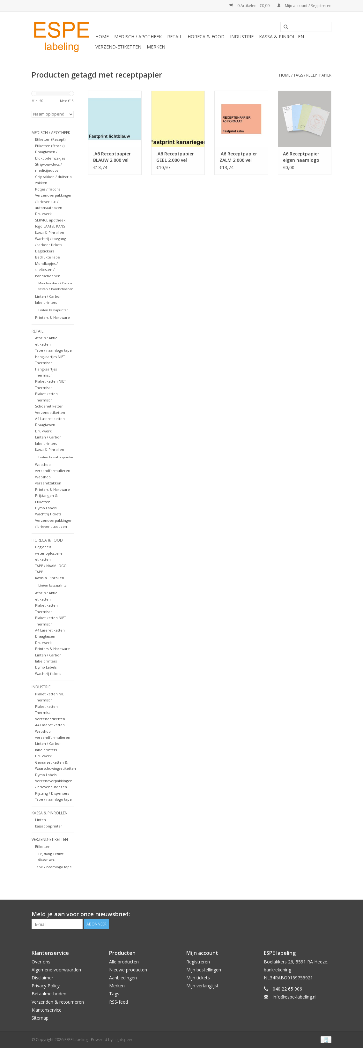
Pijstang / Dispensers (52, 793)
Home (102, 37)
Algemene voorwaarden (56, 970)
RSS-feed (118, 1002)
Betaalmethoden (49, 994)
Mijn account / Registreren (304, 5)
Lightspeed (124, 1039)
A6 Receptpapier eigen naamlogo (301, 157)
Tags (298, 75)
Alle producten (124, 962)
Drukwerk (43, 213)
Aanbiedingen (123, 978)
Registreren (198, 962)
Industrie (242, 37)
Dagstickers (44, 251)
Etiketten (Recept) (50, 139)
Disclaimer (42, 978)
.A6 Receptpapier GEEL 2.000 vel (175, 157)
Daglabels (43, 546)
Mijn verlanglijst (202, 986)
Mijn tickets (198, 978)
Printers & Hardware (52, 317)
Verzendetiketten (50, 412)
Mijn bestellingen (203, 970)
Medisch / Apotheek (138, 37)
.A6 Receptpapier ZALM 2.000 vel (238, 157)
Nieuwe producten (128, 970)
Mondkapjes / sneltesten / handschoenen (47, 269)
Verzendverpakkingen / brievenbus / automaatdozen (53, 201)
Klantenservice (47, 1010)
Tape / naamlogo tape (53, 350)
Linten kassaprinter (53, 310)
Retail (174, 37)
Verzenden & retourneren (58, 1002)
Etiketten (42, 846)
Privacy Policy (46, 986)
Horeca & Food (206, 37)
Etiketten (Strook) (49, 145)
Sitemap (40, 1018)
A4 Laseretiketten (50, 418)
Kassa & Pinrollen (281, 37)
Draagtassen (45, 424)
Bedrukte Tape (47, 257)
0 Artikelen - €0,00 (249, 5)
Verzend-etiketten (118, 47)
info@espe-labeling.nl (294, 997)
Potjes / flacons (47, 189)
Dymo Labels (45, 507)
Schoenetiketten (49, 406)
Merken (156, 47)
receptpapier (318, 75)
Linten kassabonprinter (55, 457)
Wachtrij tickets (48, 514)
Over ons (41, 962)
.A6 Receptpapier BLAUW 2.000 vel (112, 157)
